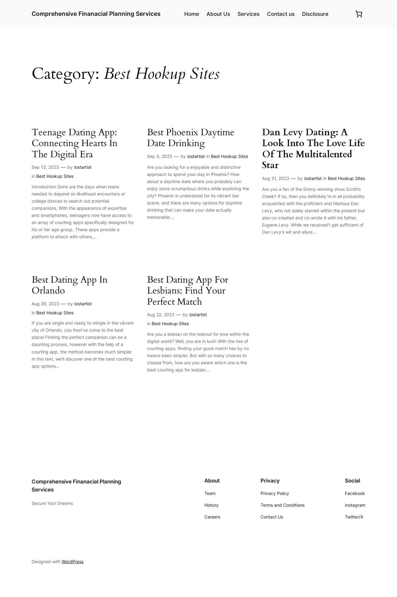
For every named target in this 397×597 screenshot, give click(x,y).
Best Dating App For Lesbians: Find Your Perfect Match (187, 291)
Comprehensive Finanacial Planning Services (96, 13)
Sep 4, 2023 (159, 156)
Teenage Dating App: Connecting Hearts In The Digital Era (75, 143)
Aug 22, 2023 (160, 314)
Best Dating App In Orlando (70, 286)
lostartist (82, 167)
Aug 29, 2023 (45, 303)
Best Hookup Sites (55, 176)
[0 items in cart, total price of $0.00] (358, 14)
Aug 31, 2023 (275, 178)
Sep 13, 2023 (45, 167)
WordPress (72, 561)
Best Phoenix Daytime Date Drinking (190, 138)
